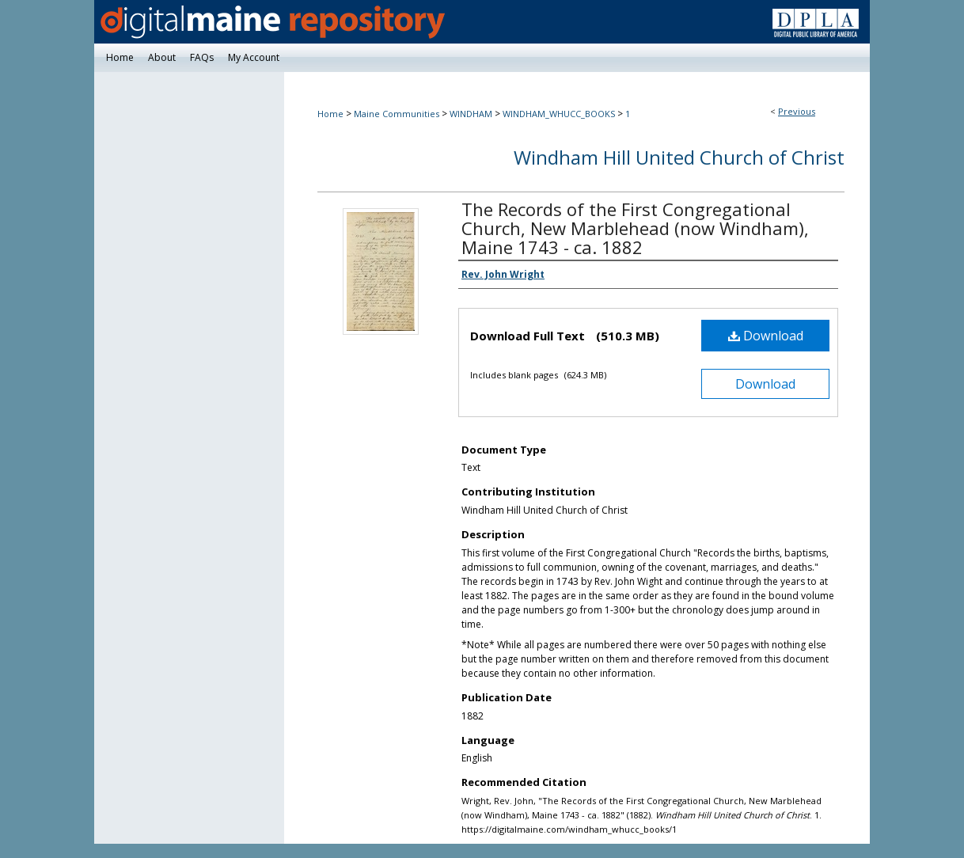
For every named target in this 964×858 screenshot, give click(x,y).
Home (330, 114)
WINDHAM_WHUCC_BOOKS (559, 114)
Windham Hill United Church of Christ (679, 157)
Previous (796, 111)
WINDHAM (471, 114)
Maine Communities (396, 114)
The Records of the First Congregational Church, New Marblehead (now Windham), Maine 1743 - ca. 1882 (635, 228)
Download (765, 335)
